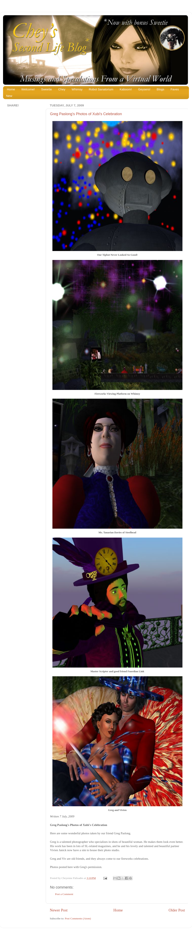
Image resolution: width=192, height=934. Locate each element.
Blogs (160, 89)
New (9, 95)
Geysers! (144, 89)
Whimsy (77, 89)
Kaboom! (126, 89)
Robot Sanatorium (101, 89)
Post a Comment (64, 894)
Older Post (177, 910)
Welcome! (28, 89)
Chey (61, 89)
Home (11, 89)
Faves (174, 89)
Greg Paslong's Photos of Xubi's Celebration (86, 114)
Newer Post (59, 910)
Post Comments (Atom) (78, 918)
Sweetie (46, 89)
